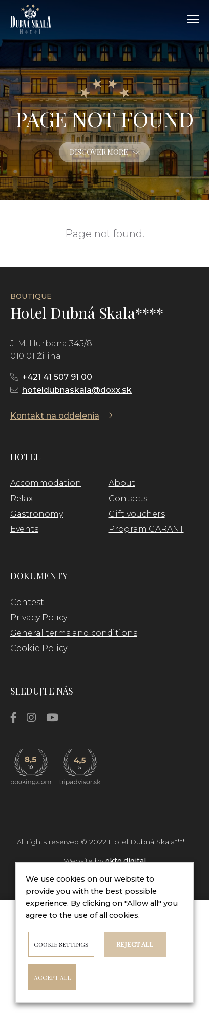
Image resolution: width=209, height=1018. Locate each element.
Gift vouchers (137, 514)
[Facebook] (13, 717)
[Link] (30, 19)
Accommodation (45, 483)
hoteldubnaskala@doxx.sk (77, 390)
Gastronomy (36, 514)
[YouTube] (52, 717)
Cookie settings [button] (61, 944)
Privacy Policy (38, 617)
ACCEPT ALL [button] (52, 977)
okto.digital (125, 860)
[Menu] (192, 19)
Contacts (128, 498)
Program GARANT (146, 529)
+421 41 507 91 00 (57, 377)
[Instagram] (31, 717)
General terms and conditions (73, 633)
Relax (21, 498)
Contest (27, 602)
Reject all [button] (134, 944)
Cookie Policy (38, 648)
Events (24, 529)
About (122, 483)
